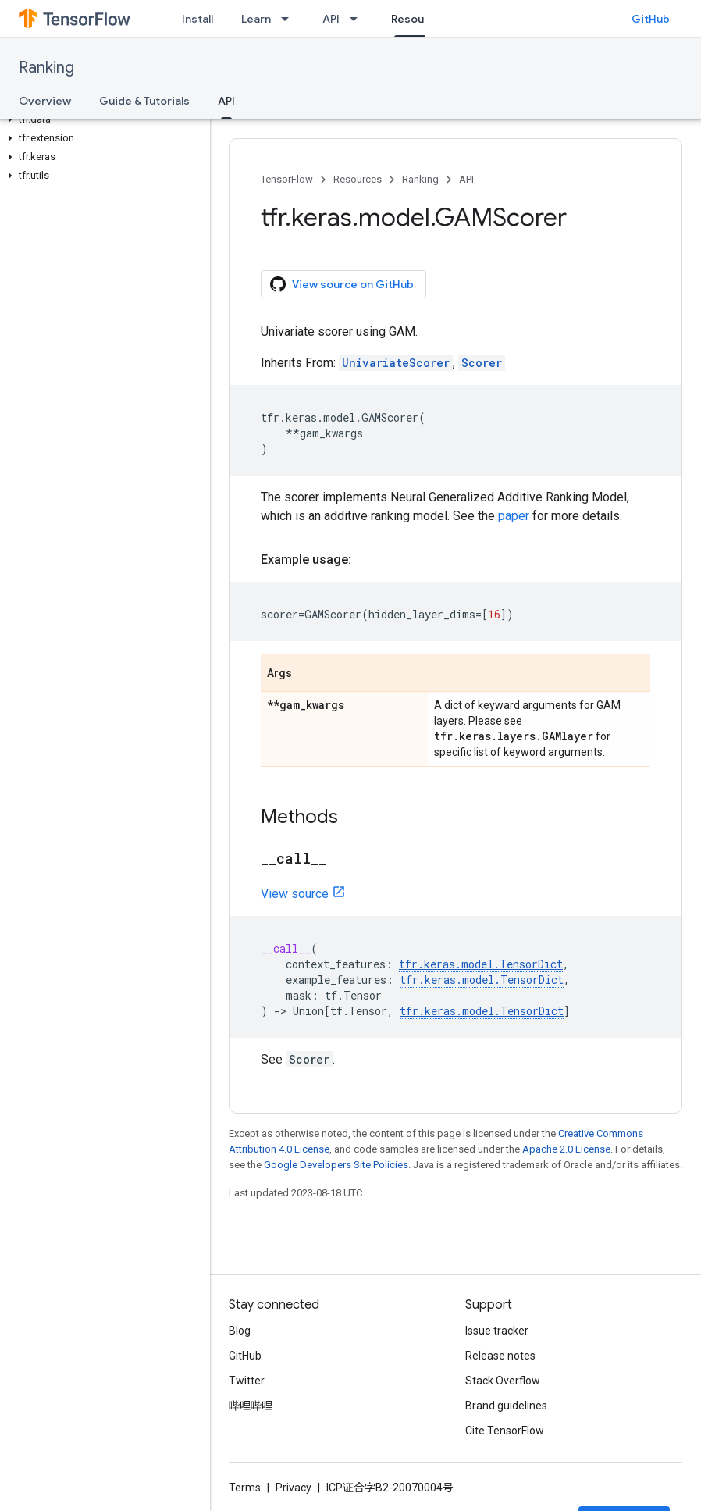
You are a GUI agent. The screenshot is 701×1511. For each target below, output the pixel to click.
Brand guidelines (506, 1405)
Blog (240, 1330)
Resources (357, 179)
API (331, 19)
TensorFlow (287, 179)
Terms (245, 1487)
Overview (45, 101)
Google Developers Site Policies (336, 1165)
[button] (102, 119)
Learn (256, 19)
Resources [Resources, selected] (419, 19)
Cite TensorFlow (504, 1430)
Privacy (293, 1487)
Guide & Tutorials (144, 101)
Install (197, 19)
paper (513, 515)
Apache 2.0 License (566, 1149)
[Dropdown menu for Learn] (289, 18)
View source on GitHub (342, 284)
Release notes (500, 1355)
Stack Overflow (502, 1380)
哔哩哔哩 (250, 1405)
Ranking (46, 67)
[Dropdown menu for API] (358, 18)
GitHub (651, 19)
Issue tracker (496, 1330)
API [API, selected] (226, 101)
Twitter (247, 1380)
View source (295, 893)
